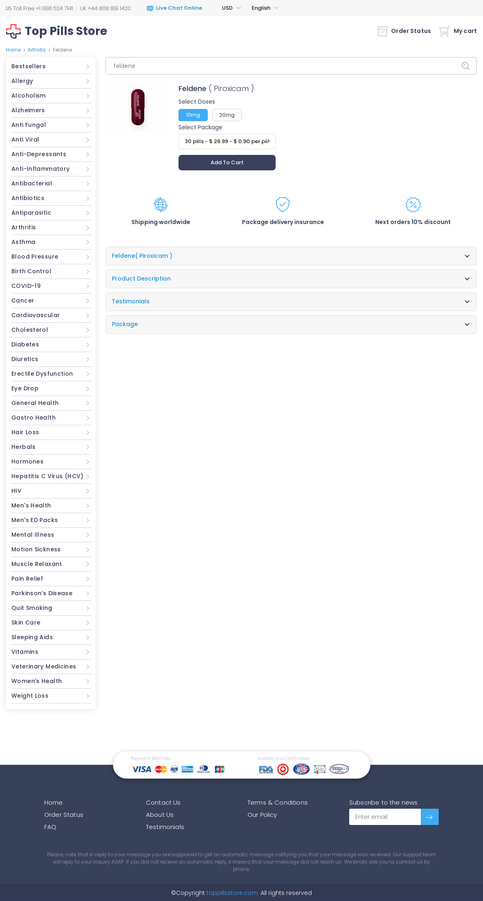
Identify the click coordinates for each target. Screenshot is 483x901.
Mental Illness (32, 535)
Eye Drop (25, 388)
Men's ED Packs (34, 520)
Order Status (404, 31)
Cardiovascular (35, 315)
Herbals (23, 447)
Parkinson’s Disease (41, 593)
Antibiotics (27, 198)
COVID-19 (26, 286)
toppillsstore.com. (232, 893)
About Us (160, 814)
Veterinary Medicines (43, 666)
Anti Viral (25, 139)
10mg (193, 115)
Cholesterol (29, 330)
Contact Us (163, 802)
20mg (227, 115)
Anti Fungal (28, 125)
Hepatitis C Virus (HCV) (47, 476)
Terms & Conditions (278, 802)
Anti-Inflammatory (40, 169)
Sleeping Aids (32, 637)
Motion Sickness (36, 549)
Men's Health (31, 505)
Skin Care (25, 622)
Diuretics (24, 359)
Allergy (22, 81)
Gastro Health (33, 418)
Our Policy (262, 814)
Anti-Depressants (38, 154)
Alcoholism (28, 95)
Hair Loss (25, 432)
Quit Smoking (31, 608)
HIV (16, 491)
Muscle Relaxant (36, 564)
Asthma (23, 242)
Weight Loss (29, 696)
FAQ (50, 827)
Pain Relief (27, 579)
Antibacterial (31, 183)
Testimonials (165, 827)
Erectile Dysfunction (42, 374)
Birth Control (31, 271)
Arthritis (37, 49)
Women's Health (36, 681)
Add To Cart (227, 162)
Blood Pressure (34, 256)
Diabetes (25, 344)
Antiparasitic (31, 213)
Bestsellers (28, 66)
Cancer (22, 300)
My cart (458, 31)
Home (13, 49)
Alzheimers (28, 110)
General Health (35, 403)
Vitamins (24, 652)
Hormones (27, 461)
